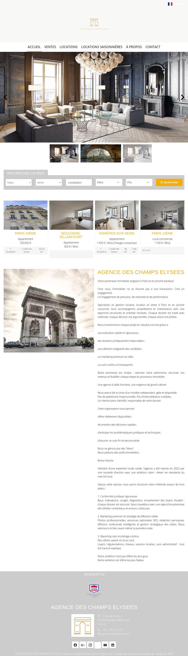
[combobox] (18, 182)
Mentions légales (72, 653)
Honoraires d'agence (98, 653)
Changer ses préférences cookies (132, 653)
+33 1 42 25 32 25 (112, 630)
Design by (164, 653)
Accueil (94, 24)
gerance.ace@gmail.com (116, 634)
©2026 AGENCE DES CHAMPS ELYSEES (37, 653)
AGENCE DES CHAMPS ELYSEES (94, 607)
